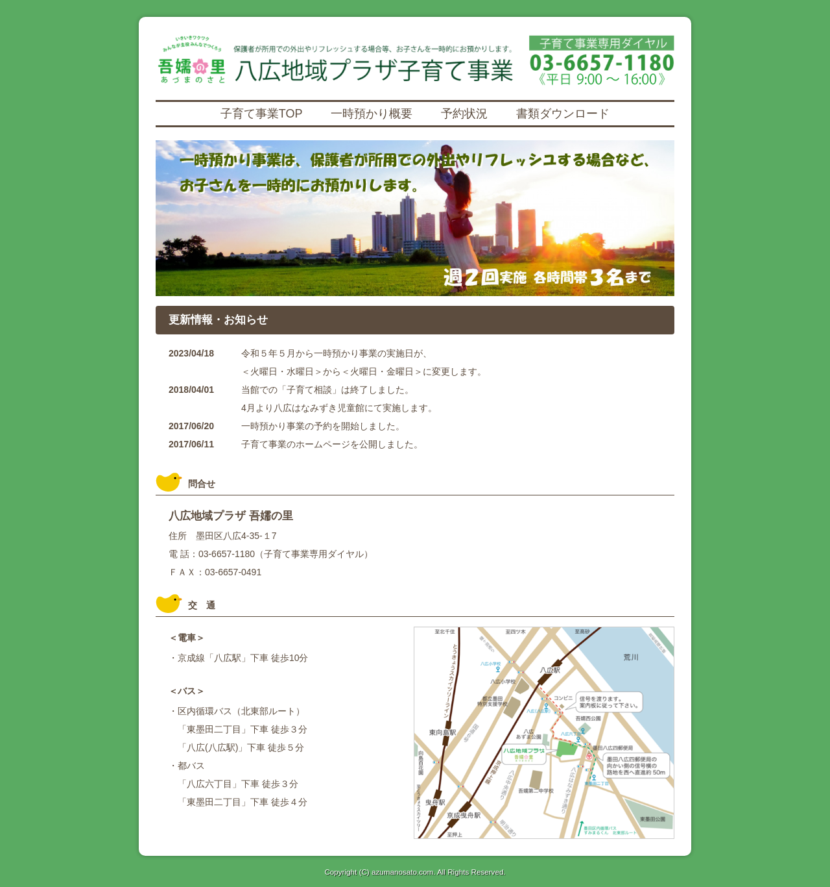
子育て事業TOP (261, 113)
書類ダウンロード (563, 113)
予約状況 (464, 113)
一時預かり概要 (371, 113)
